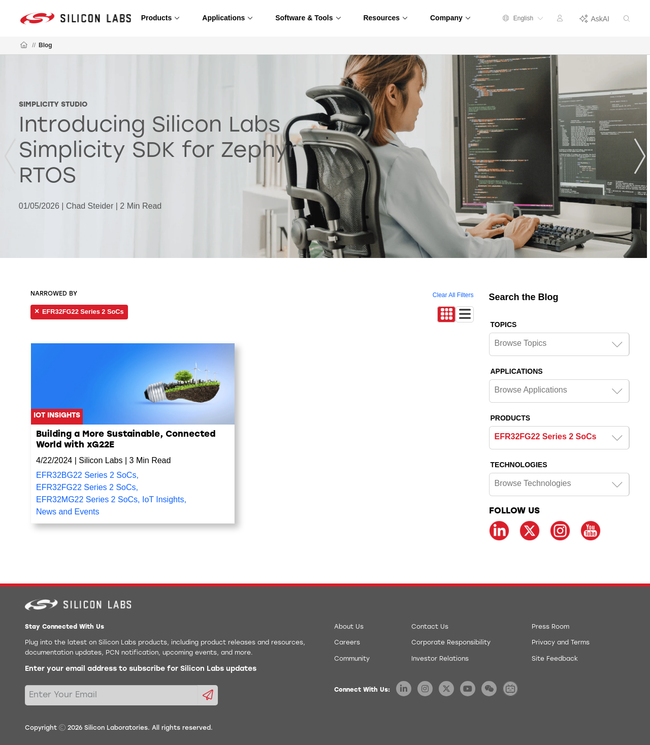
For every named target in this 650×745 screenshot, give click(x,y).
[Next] (640, 156)
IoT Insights (163, 499)
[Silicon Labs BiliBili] (510, 688)
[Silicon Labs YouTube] (467, 688)
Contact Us (429, 627)
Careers (347, 643)
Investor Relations (440, 659)
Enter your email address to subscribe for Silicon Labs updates (140, 669)
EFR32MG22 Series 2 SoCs (87, 499)
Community (352, 659)
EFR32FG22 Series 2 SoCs (86, 487)
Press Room (550, 627)
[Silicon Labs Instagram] (425, 688)
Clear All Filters (453, 295)
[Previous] (10, 156)
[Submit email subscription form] (208, 695)
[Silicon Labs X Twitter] (446, 688)
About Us (349, 627)
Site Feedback (555, 659)
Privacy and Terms (561, 643)
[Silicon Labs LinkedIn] (403, 688)
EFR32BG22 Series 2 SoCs (86, 475)
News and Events (68, 511)
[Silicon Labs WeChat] (489, 688)
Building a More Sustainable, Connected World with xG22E (125, 439)
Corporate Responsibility (451, 643)
